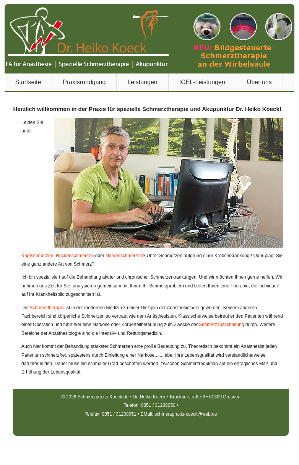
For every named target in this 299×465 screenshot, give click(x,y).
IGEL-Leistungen (202, 82)
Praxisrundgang (84, 82)
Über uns (259, 82)
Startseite (28, 82)
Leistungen (142, 82)
